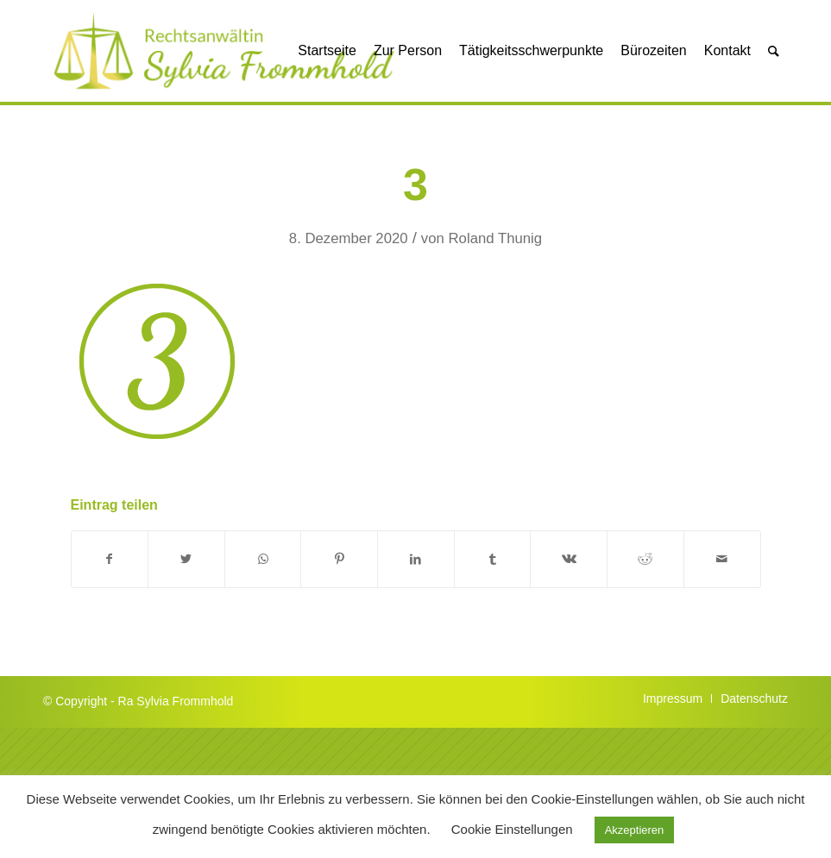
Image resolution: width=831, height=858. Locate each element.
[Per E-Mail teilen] (722, 559)
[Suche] (773, 51)
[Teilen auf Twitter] (186, 559)
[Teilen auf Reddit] (645, 559)
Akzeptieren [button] (634, 830)
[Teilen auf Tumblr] (493, 559)
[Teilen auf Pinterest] (339, 559)
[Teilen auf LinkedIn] (416, 559)
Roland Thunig (496, 238)
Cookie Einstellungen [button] (512, 829)
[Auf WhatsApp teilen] (263, 559)
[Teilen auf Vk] (569, 559)
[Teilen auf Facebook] (110, 559)
